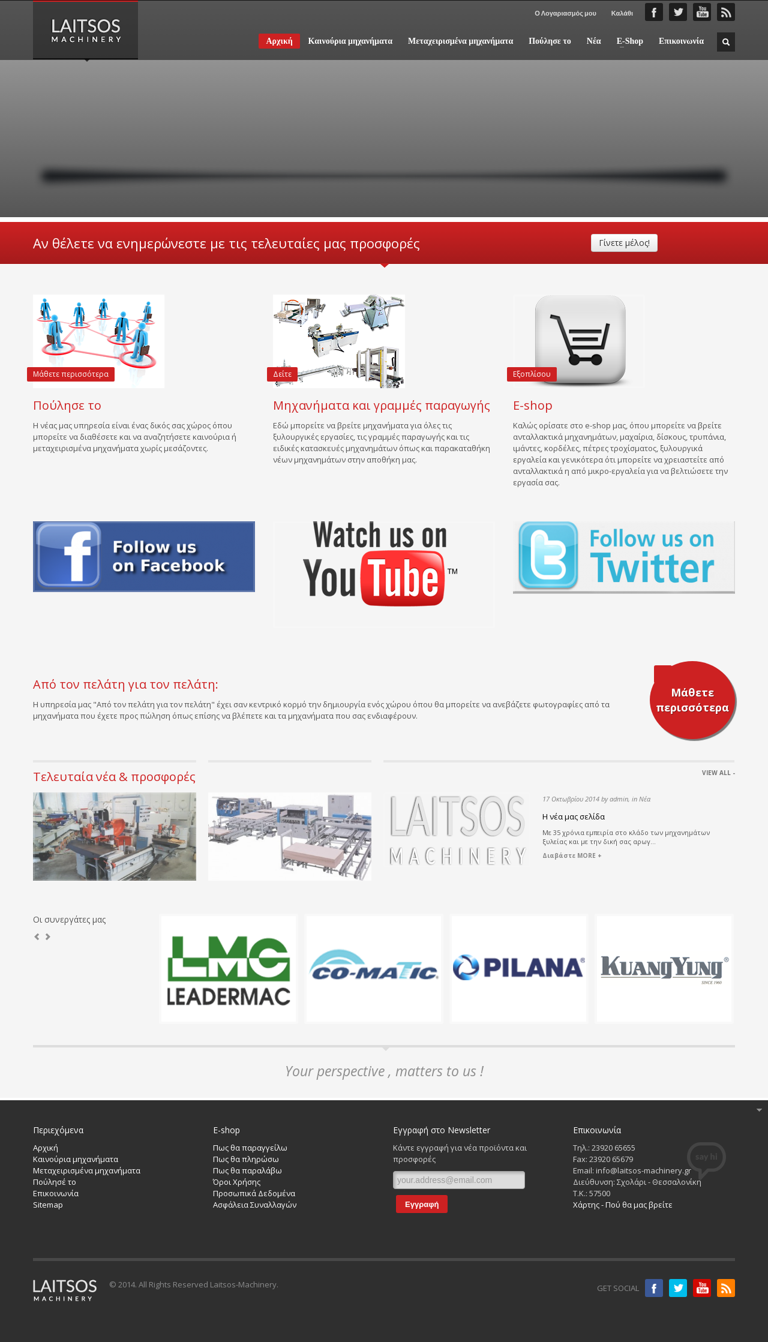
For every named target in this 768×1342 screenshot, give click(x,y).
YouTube (702, 12)
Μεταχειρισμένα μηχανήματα (460, 41)
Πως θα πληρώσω (246, 1159)
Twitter (678, 12)
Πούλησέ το (54, 1181)
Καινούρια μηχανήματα (350, 41)
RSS (726, 12)
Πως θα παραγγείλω (250, 1147)
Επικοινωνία (681, 41)
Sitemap (48, 1204)
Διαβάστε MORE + (572, 855)
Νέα (594, 41)
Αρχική (279, 41)
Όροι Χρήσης (236, 1181)
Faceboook (654, 12)
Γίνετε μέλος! (624, 242)
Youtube (702, 1288)
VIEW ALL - (718, 772)
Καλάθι (622, 13)
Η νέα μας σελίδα (573, 816)
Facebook (654, 1288)
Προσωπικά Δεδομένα (254, 1193)
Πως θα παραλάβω (247, 1170)
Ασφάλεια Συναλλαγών (254, 1204)
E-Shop (626, 41)
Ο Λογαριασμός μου (565, 13)
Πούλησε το (550, 41)
